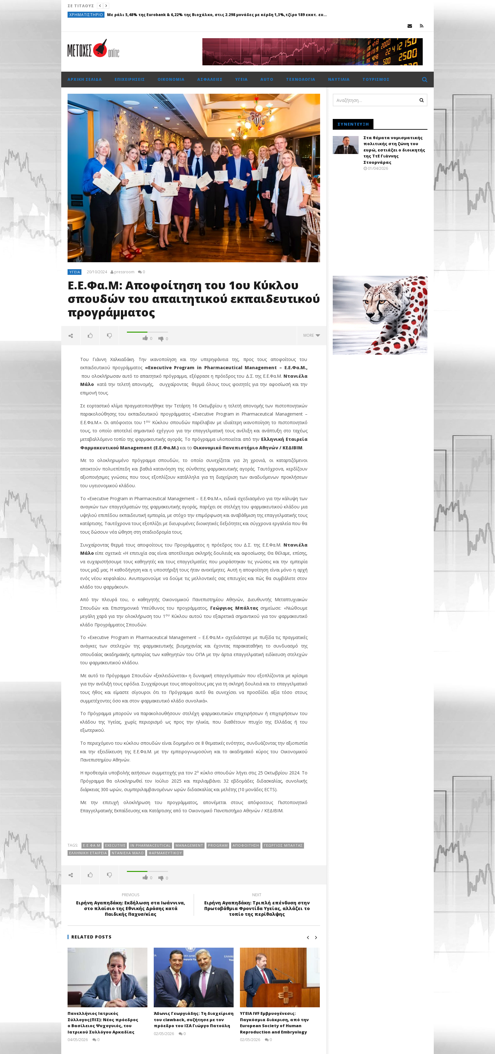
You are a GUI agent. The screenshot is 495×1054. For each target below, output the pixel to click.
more (311, 335)
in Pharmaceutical (150, 845)
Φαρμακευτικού (165, 852)
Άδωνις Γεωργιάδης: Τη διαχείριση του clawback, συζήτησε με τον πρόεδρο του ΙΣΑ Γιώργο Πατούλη (194, 1019)
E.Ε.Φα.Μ (91, 845)
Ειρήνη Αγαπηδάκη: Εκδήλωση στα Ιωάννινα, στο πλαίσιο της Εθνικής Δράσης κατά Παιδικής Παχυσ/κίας (131, 905)
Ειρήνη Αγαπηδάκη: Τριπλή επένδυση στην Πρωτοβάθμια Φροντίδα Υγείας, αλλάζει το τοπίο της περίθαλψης (257, 905)
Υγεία (241, 79)
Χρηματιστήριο (86, 14)
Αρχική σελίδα (85, 79)
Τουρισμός (376, 79)
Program (218, 845)
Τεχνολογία (300, 79)
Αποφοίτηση (246, 845)
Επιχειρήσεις (130, 79)
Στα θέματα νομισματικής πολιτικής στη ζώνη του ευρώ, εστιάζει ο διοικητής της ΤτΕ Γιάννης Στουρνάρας (394, 150)
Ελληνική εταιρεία (88, 852)
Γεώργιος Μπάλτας (283, 845)
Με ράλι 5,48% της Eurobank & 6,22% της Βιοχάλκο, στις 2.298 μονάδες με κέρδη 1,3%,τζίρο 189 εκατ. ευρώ (217, 14)
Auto (266, 79)
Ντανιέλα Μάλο (128, 852)
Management (189, 845)
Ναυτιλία (339, 79)
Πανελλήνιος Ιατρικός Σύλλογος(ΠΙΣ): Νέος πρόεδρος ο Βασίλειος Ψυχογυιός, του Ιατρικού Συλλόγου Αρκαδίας (103, 1022)
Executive (115, 845)
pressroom (124, 272)
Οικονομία (171, 79)
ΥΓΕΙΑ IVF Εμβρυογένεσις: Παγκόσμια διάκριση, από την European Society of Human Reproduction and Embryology (274, 1022)
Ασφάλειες (210, 79)
